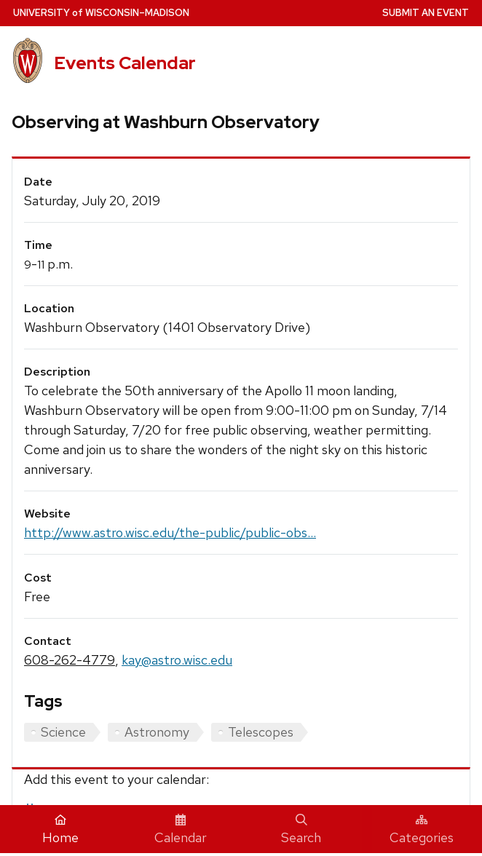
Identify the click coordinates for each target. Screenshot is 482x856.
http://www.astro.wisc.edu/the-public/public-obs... (170, 532)
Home (60, 830)
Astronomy (157, 732)
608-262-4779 (69, 659)
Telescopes (260, 732)
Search (301, 830)
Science (63, 732)
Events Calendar (125, 62)
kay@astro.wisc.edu (177, 659)
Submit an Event (425, 13)
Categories (422, 830)
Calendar (180, 830)
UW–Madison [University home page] (101, 13)
